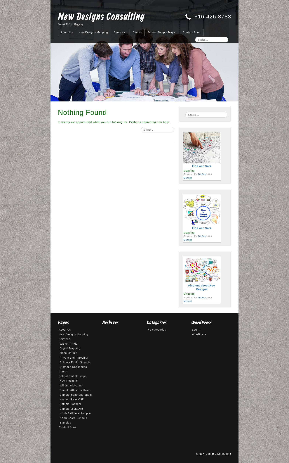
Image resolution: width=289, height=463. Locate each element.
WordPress (199, 334)
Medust (187, 178)
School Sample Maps (162, 32)
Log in (196, 329)
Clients (137, 32)
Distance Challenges (73, 366)
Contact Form (192, 32)
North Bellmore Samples (76, 413)
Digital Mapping (70, 348)
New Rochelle (69, 380)
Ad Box (202, 174)
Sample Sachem (70, 403)
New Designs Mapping (93, 32)
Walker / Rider (69, 343)
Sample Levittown (71, 408)
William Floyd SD (71, 385)
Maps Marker (68, 352)
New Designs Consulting (101, 17)
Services (120, 32)
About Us (67, 32)
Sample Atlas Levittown (75, 390)
